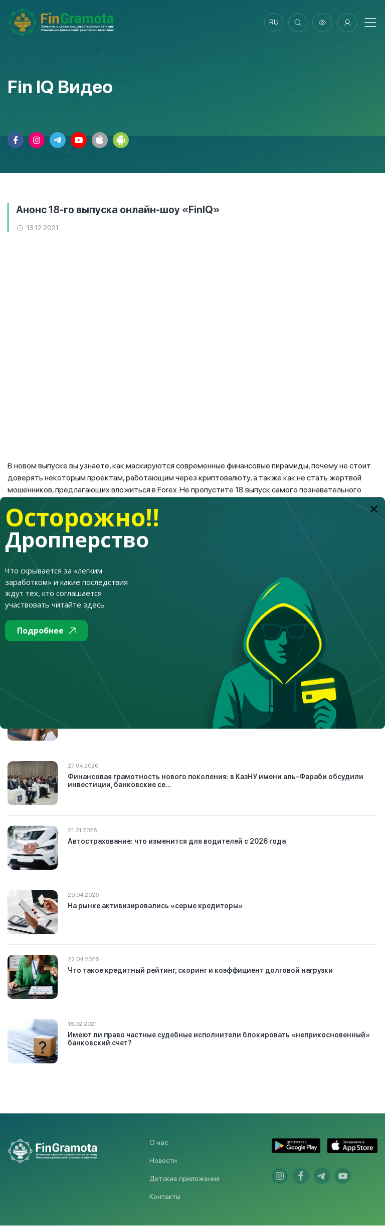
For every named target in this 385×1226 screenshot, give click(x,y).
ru (272, 23)
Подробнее (46, 630)
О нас (158, 1143)
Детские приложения (184, 1179)
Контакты (164, 1197)
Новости (163, 1161)
